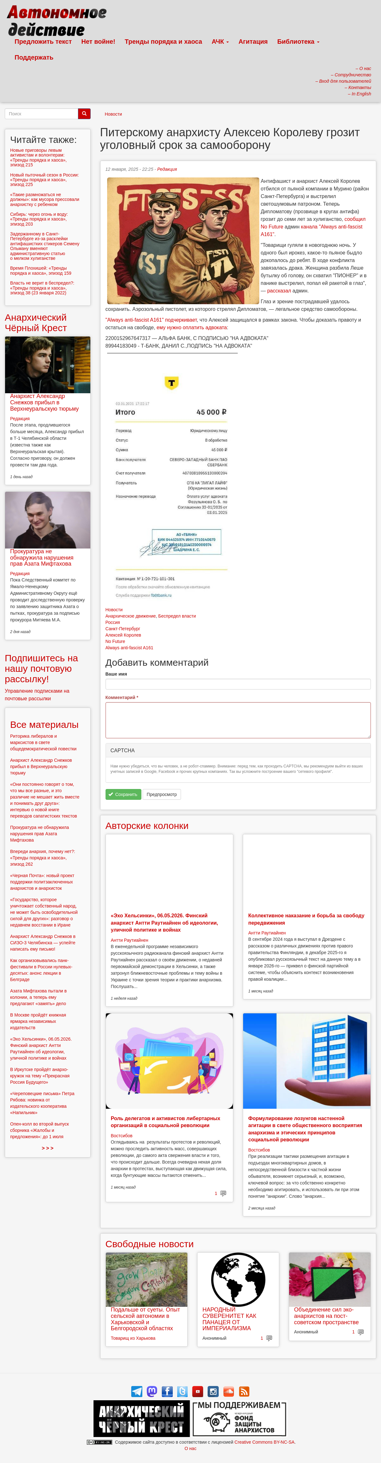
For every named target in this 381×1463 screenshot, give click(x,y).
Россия (113, 622)
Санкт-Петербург (123, 628)
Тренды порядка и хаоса (163, 41)
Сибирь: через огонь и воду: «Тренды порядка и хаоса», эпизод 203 (39, 219)
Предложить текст (43, 41)
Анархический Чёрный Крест (36, 322)
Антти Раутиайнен (129, 940)
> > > (48, 1148)
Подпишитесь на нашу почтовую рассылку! (41, 668)
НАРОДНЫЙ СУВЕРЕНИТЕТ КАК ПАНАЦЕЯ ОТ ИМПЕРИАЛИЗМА (229, 1318)
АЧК (220, 41)
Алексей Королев (123, 635)
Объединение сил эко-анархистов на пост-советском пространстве (326, 1315)
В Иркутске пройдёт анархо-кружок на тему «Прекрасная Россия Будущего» (39, 1076)
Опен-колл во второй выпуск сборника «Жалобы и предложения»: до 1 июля (39, 1130)
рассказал (279, 290)
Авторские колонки (147, 825)
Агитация (253, 41)
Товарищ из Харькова (133, 1338)
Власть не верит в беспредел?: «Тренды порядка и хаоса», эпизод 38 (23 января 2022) (42, 287)
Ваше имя (116, 674)
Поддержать (34, 57)
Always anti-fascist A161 (129, 647)
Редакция (167, 169)
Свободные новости (150, 1244)
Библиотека (298, 41)
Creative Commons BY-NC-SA (264, 1442)
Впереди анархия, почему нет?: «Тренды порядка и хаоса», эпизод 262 (42, 858)
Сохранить (122, 794)
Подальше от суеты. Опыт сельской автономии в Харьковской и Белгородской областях (145, 1318)
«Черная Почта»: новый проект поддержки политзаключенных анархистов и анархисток (42, 882)
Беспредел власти (177, 616)
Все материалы (44, 724)
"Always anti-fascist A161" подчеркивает (151, 320)
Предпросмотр (162, 794)
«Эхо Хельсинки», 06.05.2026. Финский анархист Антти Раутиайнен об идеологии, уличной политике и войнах (164, 923)
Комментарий (122, 697)
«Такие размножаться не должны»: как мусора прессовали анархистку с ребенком (44, 199)
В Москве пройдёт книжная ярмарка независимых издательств (38, 1021)
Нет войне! (98, 41)
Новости (113, 114)
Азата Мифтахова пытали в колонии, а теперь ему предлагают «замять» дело (38, 997)
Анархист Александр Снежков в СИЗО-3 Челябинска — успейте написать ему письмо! (42, 943)
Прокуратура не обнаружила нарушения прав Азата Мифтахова (42, 557)
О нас (190, 1448)
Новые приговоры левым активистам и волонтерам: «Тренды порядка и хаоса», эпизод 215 (38, 157)
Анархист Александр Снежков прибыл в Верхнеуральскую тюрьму (44, 402)
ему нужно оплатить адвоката (192, 327)
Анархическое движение (131, 616)
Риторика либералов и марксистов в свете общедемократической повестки (43, 742)
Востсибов (121, 1135)
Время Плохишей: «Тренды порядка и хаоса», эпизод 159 (40, 270)
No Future (115, 641)
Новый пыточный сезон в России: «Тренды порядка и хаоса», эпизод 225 (44, 179)
